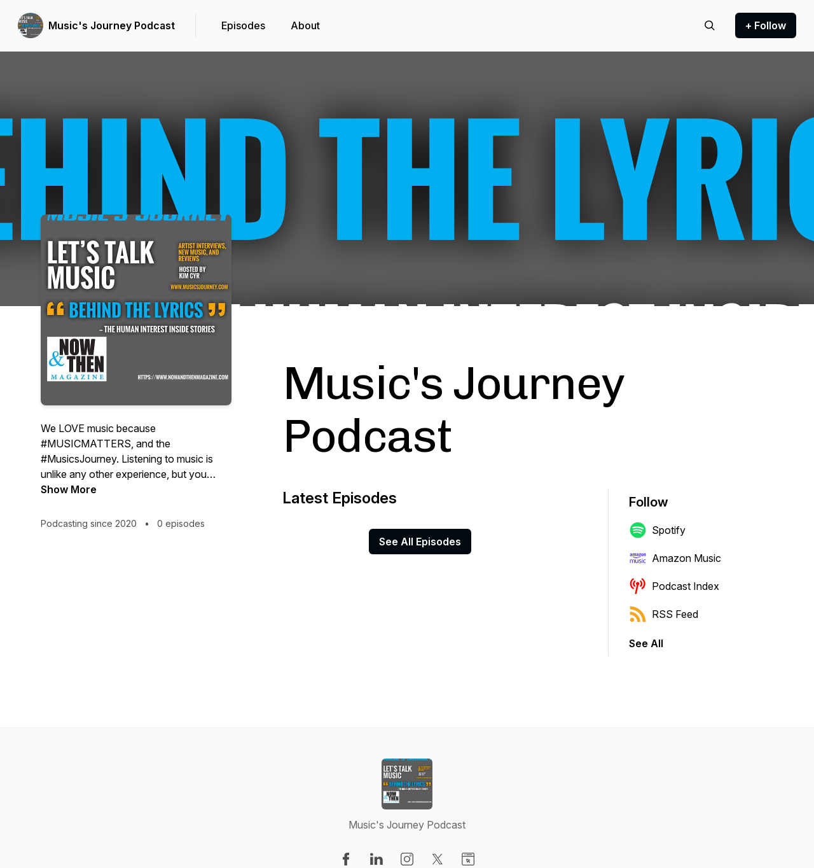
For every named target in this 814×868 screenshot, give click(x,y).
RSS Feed (663, 614)
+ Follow (765, 25)
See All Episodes (420, 541)
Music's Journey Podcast (111, 25)
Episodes (243, 25)
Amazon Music (675, 558)
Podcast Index (674, 586)
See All (646, 643)
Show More (69, 489)
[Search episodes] (710, 25)
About (305, 25)
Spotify (657, 530)
